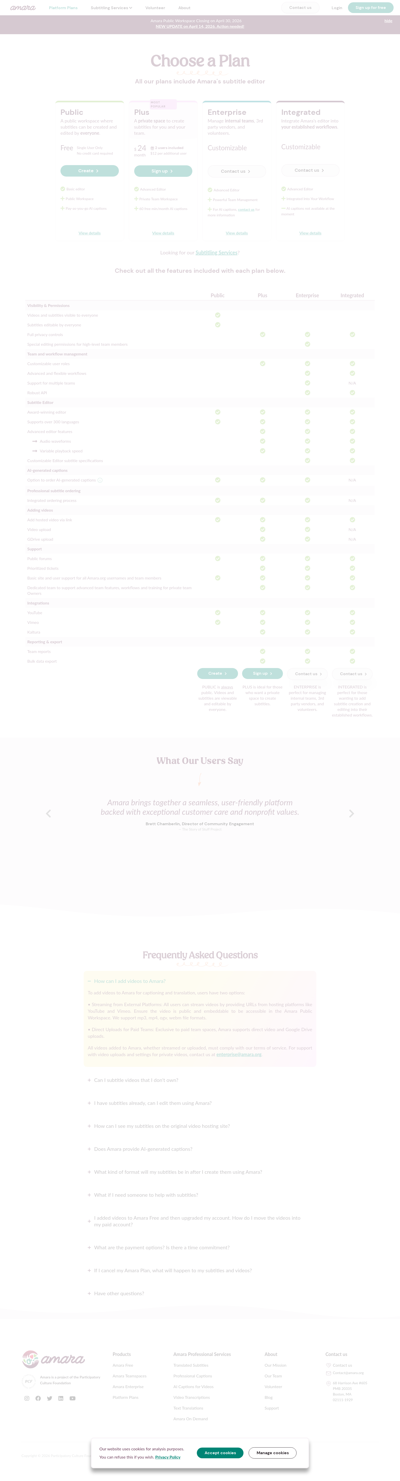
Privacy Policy (168, 1456)
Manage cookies (273, 1452)
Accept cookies (220, 1452)
